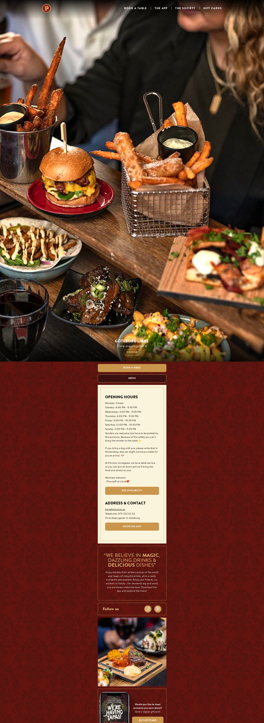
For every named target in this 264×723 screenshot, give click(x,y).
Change (132, 352)
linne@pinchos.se (115, 509)
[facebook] (147, 609)
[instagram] (157, 609)
